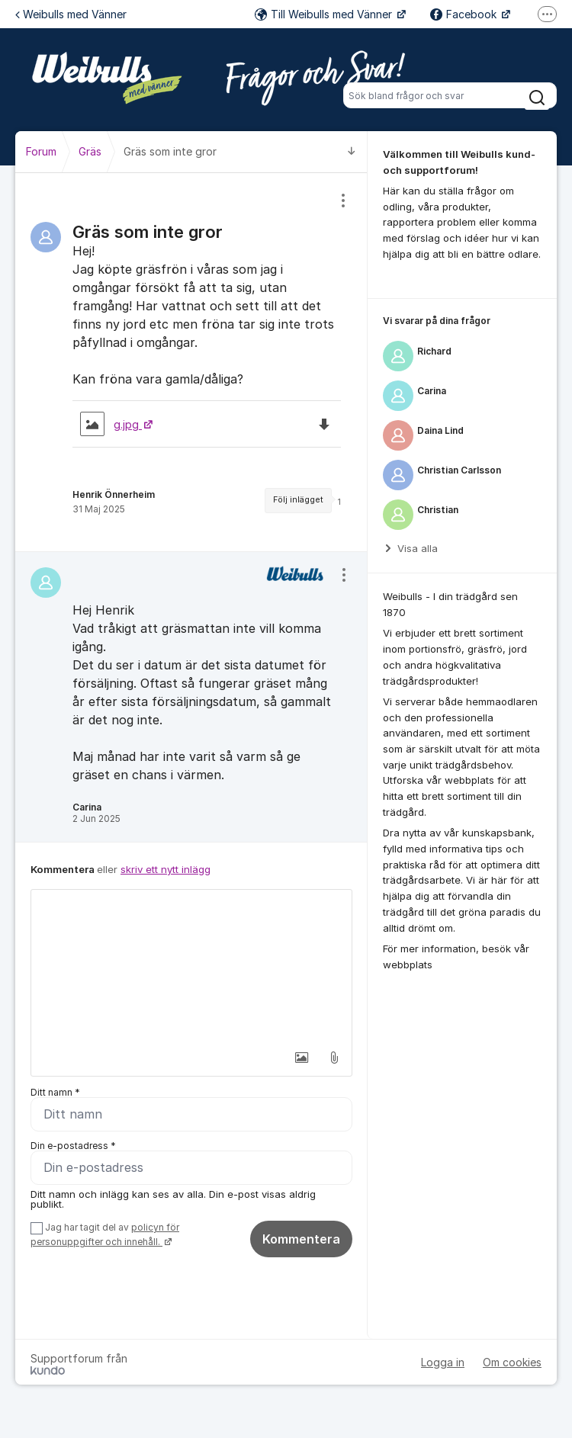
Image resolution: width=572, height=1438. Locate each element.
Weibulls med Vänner (71, 14)
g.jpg (111, 424)
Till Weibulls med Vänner (325, 14)
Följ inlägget (298, 500)
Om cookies (512, 1362)
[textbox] (191, 966)
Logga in (442, 1362)
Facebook (465, 14)
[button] (302, 1057)
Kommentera (301, 1239)
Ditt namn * (55, 1092)
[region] (191, 362)
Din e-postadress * (73, 1145)
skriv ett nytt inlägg (165, 869)
